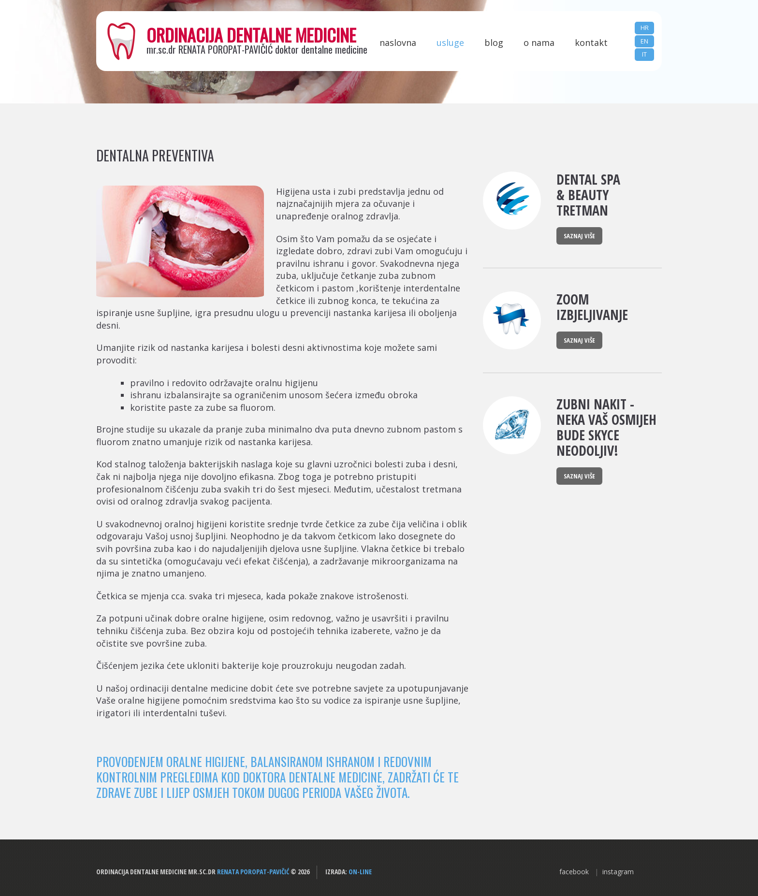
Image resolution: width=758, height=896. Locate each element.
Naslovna (397, 42)
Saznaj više (579, 235)
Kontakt (591, 42)
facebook (574, 871)
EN (644, 41)
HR (645, 27)
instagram (618, 871)
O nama (539, 42)
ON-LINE (360, 871)
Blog (493, 42)
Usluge (450, 42)
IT (644, 54)
